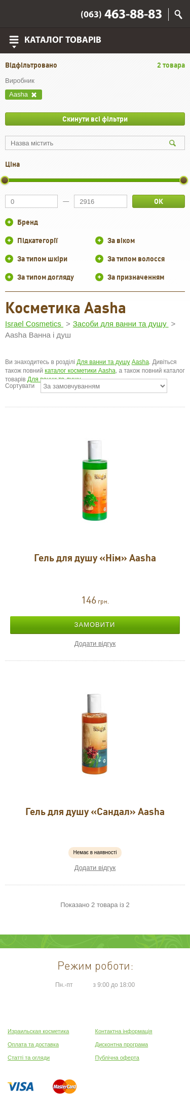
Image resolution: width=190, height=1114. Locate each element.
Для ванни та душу (103, 362)
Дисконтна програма (121, 1044)
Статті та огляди (29, 1058)
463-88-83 (121, 15)
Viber (16, 14)
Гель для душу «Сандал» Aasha (95, 811)
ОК (158, 201)
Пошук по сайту (178, 14)
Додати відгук (95, 643)
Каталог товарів (62, 40)
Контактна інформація (124, 1031)
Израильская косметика (38, 1031)
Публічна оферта (117, 1058)
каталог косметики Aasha (80, 370)
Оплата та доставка (33, 1044)
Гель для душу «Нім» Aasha (95, 557)
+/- (9, 222)
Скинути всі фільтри (95, 119)
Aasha (140, 362)
